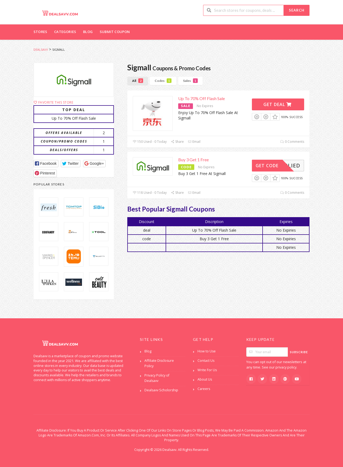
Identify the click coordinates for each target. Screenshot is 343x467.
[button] (45, 163)
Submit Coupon (115, 31)
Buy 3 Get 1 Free (193, 159)
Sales (190, 80)
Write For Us (207, 370)
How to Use (206, 351)
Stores (40, 31)
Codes (163, 80)
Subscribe (299, 352)
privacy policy (285, 367)
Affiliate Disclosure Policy (159, 363)
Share (177, 141)
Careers (203, 388)
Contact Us (205, 360)
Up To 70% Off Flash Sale (201, 98)
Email (194, 141)
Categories (65, 31)
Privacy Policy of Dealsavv (156, 378)
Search (296, 10)
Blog (88, 31)
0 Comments (292, 141)
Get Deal (277, 104)
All (137, 80)
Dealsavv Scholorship (161, 390)
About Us (204, 379)
